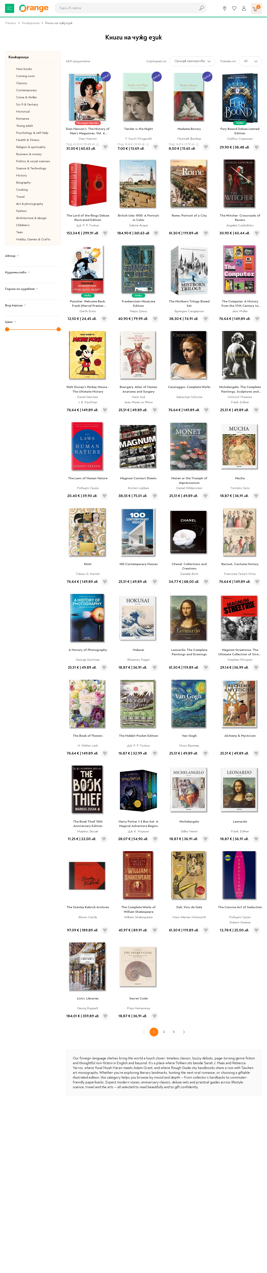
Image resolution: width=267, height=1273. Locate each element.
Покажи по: (228, 61)
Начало (10, 23)
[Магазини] (224, 8)
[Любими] (234, 8)
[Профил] (244, 8)
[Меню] (9, 8)
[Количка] (256, 8)
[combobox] (124, 8)
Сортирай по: (156, 61)
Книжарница (30, 23)
